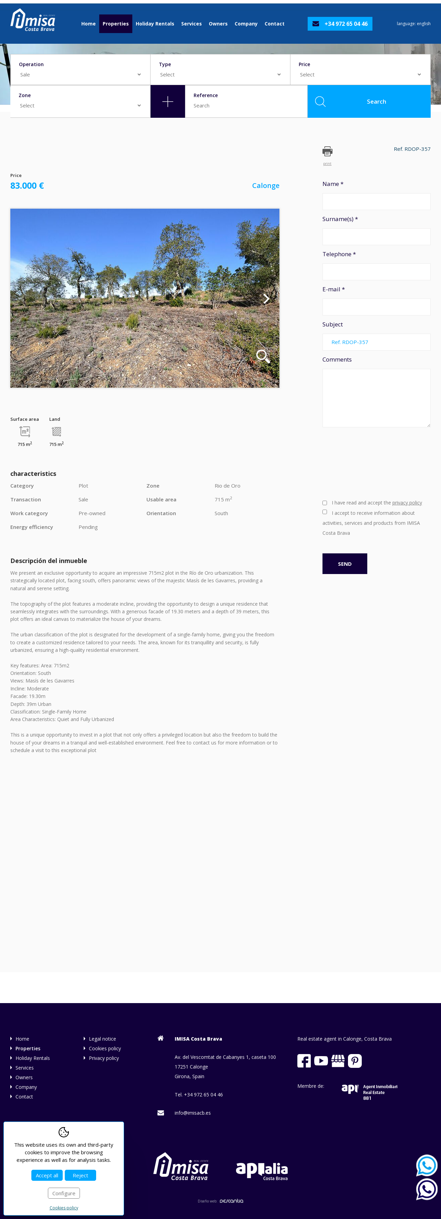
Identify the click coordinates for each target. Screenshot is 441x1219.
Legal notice (102, 1038)
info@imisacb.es (193, 1112)
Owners (218, 23)
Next (266, 298)
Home (88, 23)
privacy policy (407, 502)
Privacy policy (104, 1058)
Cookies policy (105, 1048)
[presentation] (350, 462)
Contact (275, 23)
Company (246, 23)
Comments (376, 391)
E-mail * (376, 300)
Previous (23, 298)
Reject (80, 1175)
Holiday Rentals (155, 23)
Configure (63, 1193)
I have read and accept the (377, 502)
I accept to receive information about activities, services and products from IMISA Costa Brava (371, 523)
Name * (376, 195)
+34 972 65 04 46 (346, 24)
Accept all (47, 1175)
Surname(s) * (376, 230)
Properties (116, 23)
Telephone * (376, 265)
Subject (376, 335)
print (327, 163)
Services (191, 23)
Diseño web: (220, 1201)
